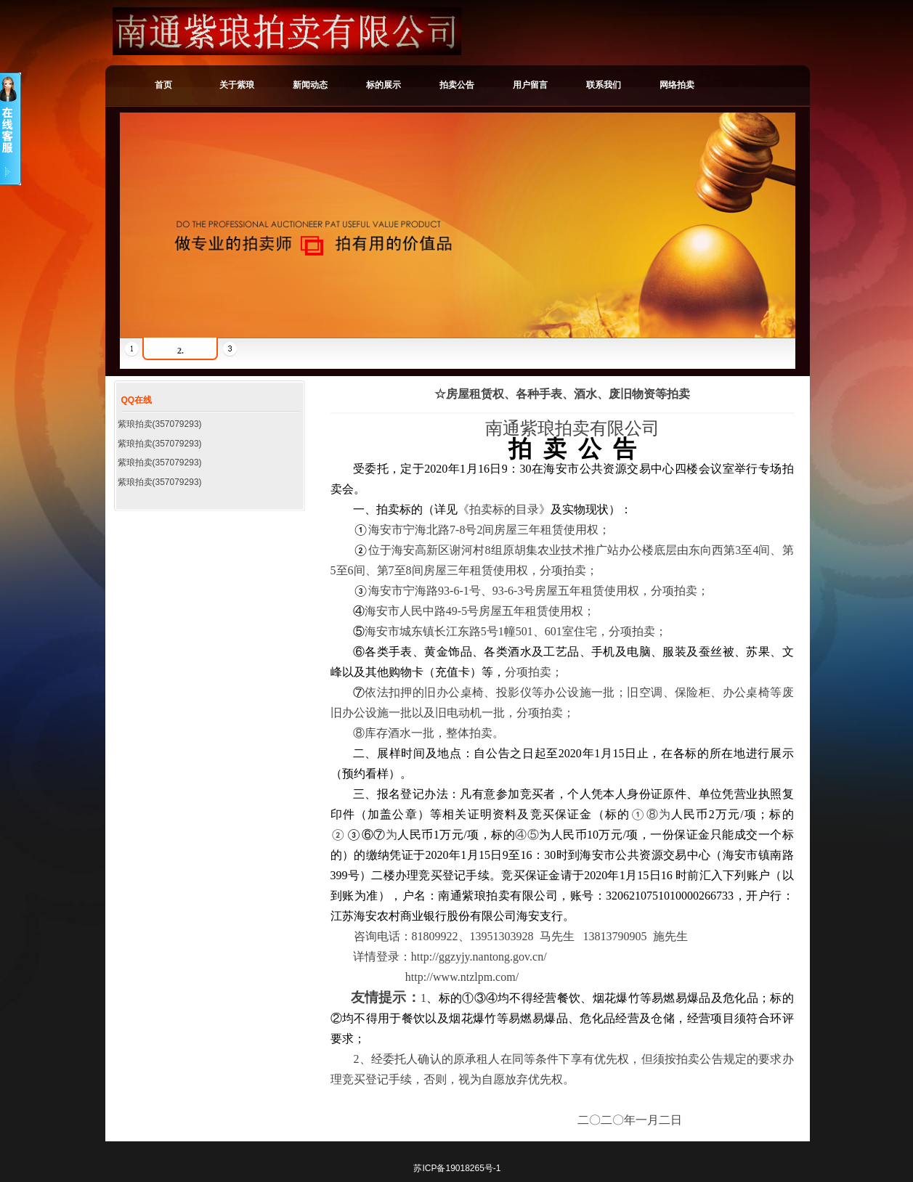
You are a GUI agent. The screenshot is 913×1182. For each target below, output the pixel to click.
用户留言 (530, 85)
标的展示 (383, 85)
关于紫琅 (236, 85)
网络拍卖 (677, 85)
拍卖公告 (456, 85)
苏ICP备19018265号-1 (456, 1168)
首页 (163, 85)
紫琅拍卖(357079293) (160, 424)
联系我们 (603, 85)
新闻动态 (310, 85)
